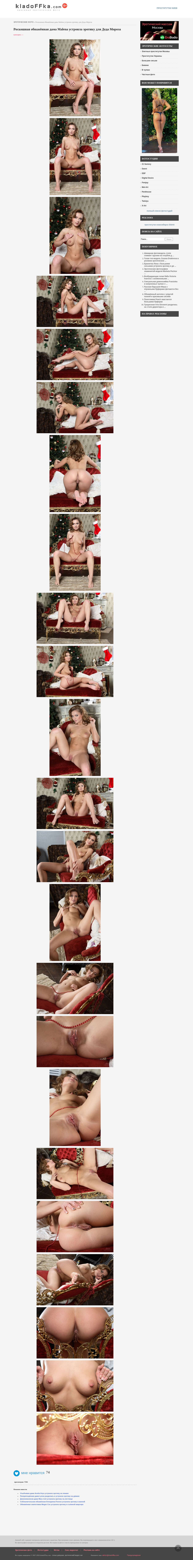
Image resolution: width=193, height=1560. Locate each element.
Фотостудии (43, 1550)
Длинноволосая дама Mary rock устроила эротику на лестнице (46, 1499)
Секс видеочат (71, 1550)
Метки (56, 1550)
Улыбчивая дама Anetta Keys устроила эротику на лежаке (44, 1493)
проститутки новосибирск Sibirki (159, 225)
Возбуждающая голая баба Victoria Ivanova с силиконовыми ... (160, 277)
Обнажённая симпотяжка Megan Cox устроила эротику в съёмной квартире (51, 1504)
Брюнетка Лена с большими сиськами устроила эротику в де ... (160, 265)
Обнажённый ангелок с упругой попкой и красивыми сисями (158, 295)
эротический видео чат (74, 1555)
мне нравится (29, 1473)
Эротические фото (23, 1550)
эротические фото (23, 22)
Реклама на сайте (92, 1550)
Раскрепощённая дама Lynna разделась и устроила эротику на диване (49, 1496)
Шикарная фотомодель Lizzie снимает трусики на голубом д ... (159, 254)
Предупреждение (134, 1555)
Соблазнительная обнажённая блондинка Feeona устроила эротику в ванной (52, 1502)
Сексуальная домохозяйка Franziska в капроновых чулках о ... (160, 283)
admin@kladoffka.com (110, 1555)
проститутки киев (167, 8)
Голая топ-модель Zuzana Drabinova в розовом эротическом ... (161, 259)
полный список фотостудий (159, 211)
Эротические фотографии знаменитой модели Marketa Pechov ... (160, 271)
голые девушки (58, 1555)
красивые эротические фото (41, 6)
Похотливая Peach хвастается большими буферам (157, 300)
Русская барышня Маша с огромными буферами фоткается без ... (161, 289)
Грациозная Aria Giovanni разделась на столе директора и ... (160, 306)
